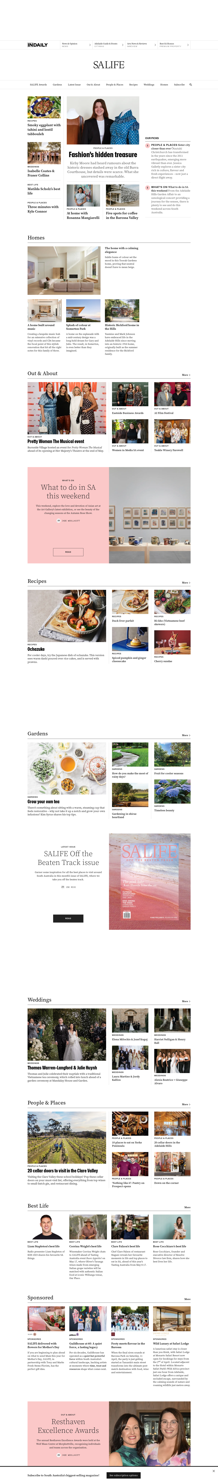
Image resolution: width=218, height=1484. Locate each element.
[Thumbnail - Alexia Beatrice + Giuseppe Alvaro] (172, 1067)
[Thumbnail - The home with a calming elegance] (83, 270)
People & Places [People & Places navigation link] (114, 84)
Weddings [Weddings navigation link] (149, 84)
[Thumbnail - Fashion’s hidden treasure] (103, 137)
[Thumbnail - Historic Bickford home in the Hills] (122, 327)
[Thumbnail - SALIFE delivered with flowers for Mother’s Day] (46, 1338)
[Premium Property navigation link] (174, 45)
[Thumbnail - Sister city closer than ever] (171, 161)
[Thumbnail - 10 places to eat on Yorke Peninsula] (130, 1130)
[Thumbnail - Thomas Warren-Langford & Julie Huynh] (67, 1045)
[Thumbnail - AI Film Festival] (172, 398)
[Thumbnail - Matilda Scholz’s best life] (44, 189)
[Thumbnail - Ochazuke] (67, 627)
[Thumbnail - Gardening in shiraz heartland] (130, 801)
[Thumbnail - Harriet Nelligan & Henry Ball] (172, 1026)
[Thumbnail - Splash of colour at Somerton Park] (83, 325)
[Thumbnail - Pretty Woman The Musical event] (67, 417)
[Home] (44, 45)
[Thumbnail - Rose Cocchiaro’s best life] (172, 1239)
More (186, 375)
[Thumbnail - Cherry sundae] (172, 646)
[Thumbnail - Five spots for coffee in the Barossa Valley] (122, 202)
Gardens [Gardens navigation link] (57, 84)
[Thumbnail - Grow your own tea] (67, 779)
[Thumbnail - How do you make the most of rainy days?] (130, 760)
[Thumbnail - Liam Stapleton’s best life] (46, 1237)
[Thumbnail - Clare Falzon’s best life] (130, 1241)
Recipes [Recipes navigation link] (133, 84)
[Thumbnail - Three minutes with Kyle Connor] (44, 207)
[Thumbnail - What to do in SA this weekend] (171, 199)
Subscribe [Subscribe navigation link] (179, 84)
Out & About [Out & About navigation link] (93, 84)
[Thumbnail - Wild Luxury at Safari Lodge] (172, 1346)
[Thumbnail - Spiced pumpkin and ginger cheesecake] (130, 645)
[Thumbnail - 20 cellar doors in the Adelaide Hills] (172, 1130)
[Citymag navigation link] (109, 45)
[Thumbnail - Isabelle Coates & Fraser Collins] (44, 160)
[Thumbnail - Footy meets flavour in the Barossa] (130, 1340)
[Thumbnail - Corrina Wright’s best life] (88, 1247)
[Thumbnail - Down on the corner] (172, 1168)
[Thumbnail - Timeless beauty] (172, 795)
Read (68, 552)
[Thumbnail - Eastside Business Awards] (130, 398)
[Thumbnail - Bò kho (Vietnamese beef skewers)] (172, 608)
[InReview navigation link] (141, 45)
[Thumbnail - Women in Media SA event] (130, 435)
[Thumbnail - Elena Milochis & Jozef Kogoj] (130, 1024)
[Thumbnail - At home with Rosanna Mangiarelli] (83, 202)
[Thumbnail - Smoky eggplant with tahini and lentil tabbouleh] (44, 116)
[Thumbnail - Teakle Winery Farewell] (172, 435)
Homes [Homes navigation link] (164, 84)
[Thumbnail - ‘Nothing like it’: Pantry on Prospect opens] (130, 1170)
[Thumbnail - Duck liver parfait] (130, 606)
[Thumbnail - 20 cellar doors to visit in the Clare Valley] (67, 1148)
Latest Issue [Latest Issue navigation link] (74, 84)
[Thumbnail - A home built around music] (45, 325)
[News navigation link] (76, 45)
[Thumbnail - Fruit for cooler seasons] (172, 758)
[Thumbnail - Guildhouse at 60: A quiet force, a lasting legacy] (88, 1338)
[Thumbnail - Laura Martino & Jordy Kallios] (130, 1064)
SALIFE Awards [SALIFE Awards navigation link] (38, 84)
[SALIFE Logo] (109, 65)
